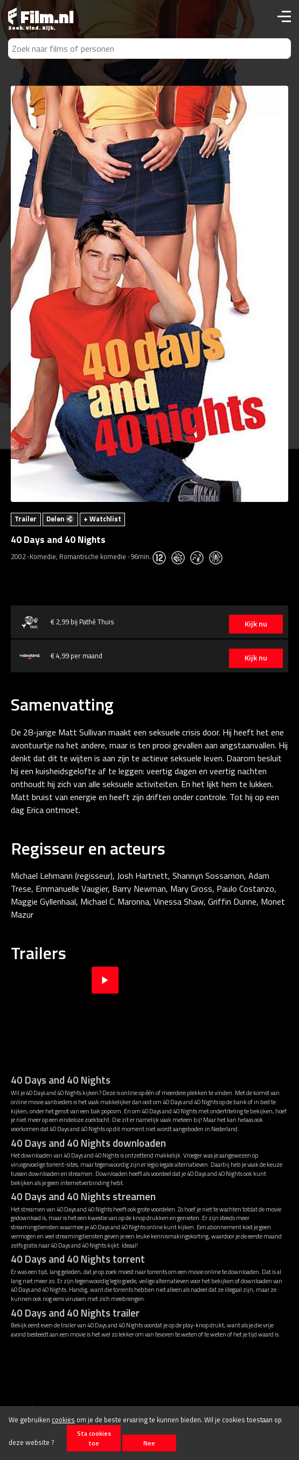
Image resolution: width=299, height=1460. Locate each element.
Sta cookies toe (94, 1438)
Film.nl (41, 17)
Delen (60, 518)
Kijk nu (256, 624)
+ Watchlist (102, 518)
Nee (149, 1443)
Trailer (26, 518)
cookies (63, 1419)
